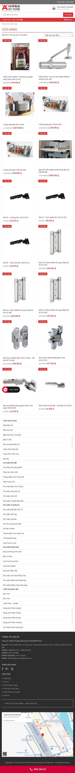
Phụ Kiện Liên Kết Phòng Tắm (14, 576)
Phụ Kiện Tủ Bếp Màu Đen (13, 501)
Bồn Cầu (6, 594)
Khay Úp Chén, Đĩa (10, 472)
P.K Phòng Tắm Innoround (13, 627)
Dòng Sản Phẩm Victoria (12, 622)
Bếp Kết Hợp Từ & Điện (12, 435)
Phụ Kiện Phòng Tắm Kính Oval (15, 585)
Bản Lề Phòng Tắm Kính (12, 552)
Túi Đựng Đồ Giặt (9, 538)
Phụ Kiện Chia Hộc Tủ (11, 491)
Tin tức (6, 682)
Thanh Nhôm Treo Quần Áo (13, 533)
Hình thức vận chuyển (12, 692)
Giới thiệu (7, 678)
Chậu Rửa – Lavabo (10, 603)
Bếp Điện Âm (8, 425)
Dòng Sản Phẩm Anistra (12, 608)
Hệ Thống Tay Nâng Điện (12, 467)
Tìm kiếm (68, 15)
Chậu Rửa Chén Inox (11, 454)
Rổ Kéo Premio (9, 529)
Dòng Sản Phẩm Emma (12, 618)
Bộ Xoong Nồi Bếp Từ (11, 444)
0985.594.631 (26, 650)
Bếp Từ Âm (7, 440)
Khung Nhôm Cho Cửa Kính (13, 477)
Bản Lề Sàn (7, 556)
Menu (68, 20)
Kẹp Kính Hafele (9, 566)
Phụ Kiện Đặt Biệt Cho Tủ (13, 510)
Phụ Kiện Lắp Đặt (10, 519)
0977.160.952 (20, 655)
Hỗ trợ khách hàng (11, 685)
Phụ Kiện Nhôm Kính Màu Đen (14, 580)
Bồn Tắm (6, 599)
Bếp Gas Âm (8, 430)
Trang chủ (5, 24)
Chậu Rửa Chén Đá (10, 449)
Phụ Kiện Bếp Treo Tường (13, 486)
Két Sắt (6, 459)
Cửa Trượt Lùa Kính (10, 561)
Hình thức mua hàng (11, 689)
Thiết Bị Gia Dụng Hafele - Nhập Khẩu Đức (21, 703)
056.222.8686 (14, 653)
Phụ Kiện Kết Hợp (10, 514)
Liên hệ (6, 695)
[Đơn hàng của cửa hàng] (59, 35)
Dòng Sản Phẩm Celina (12, 613)
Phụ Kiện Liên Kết (10, 496)
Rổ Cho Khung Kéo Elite (12, 524)
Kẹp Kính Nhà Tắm (10, 571)
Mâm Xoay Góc (9, 482)
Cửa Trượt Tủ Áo (9, 543)
